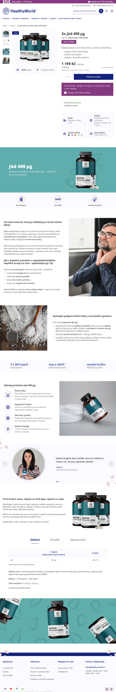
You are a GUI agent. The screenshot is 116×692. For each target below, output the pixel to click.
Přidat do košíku (94, 77)
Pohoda (12, 26)
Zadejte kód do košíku (102, 2)
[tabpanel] (58, 566)
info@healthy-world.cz (103, 5)
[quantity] (67, 77)
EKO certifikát (8, 675)
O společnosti (8, 668)
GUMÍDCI (52, 18)
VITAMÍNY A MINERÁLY (20, 18)
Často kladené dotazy (81, 5)
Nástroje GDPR (35, 675)
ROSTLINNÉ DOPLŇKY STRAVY (69, 18)
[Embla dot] (57, 481)
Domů (5, 26)
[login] (106, 11)
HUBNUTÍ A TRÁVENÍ (39, 18)
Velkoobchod (63, 672)
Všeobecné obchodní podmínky (42, 679)
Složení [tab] (35, 539)
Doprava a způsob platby (39, 672)
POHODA (6, 18)
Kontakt (5, 672)
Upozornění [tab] (78, 539)
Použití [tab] (55, 539)
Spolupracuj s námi (65, 668)
